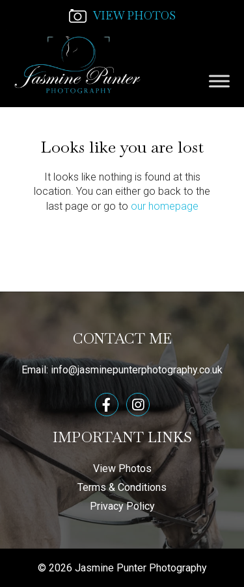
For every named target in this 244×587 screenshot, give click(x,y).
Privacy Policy (122, 506)
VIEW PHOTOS (122, 15)
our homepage (164, 206)
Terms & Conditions (122, 487)
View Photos (122, 468)
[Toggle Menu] (219, 81)
